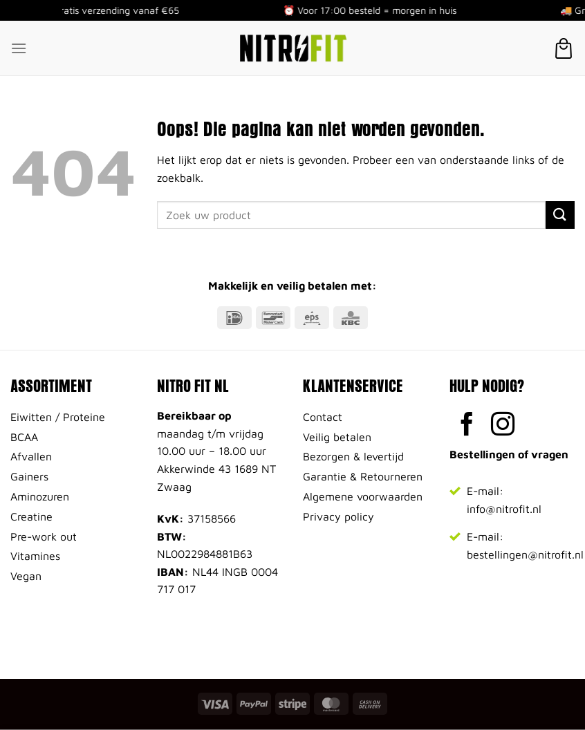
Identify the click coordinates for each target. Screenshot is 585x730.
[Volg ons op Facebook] (467, 426)
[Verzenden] (560, 214)
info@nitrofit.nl (504, 509)
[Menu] (18, 48)
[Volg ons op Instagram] (503, 426)
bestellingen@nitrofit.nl (525, 554)
